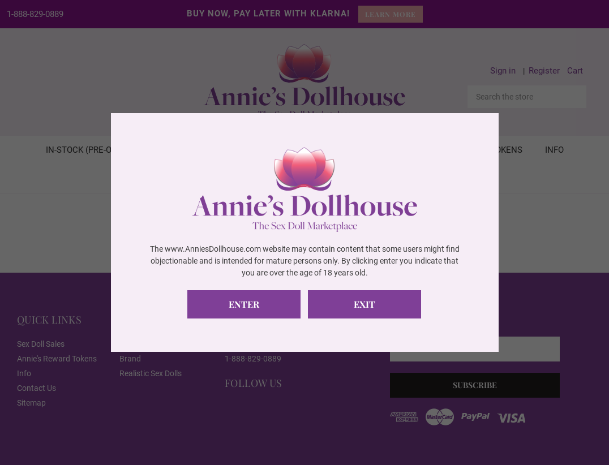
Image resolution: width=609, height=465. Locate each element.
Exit (364, 304)
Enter (244, 304)
